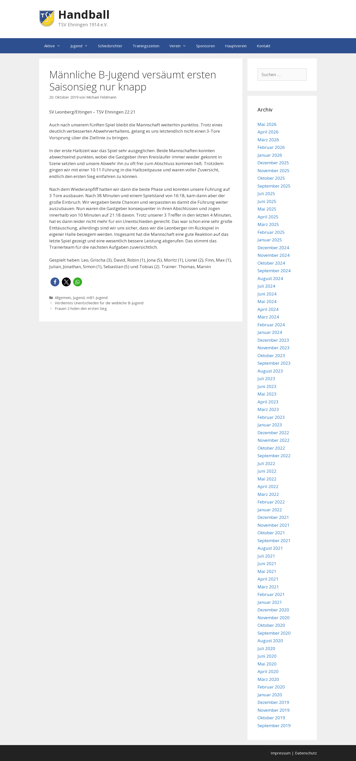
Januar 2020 (270, 695)
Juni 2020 (267, 656)
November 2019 (274, 710)
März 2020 (268, 679)
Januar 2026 (270, 155)
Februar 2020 (271, 687)
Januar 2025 (270, 240)
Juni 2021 (267, 563)
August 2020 (270, 640)
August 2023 (270, 371)
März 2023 (268, 409)
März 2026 (268, 140)
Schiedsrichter (110, 45)
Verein (180, 45)
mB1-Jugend (97, 297)
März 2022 (268, 494)
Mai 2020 (267, 664)
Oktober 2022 (271, 448)
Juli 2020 (266, 648)
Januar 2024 (270, 332)
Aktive (54, 45)
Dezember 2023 (273, 340)
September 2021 (274, 540)
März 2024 (268, 317)
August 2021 (270, 548)
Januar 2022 (270, 510)
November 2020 (274, 617)
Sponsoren (205, 45)
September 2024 (274, 270)
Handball (84, 14)
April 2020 (268, 671)
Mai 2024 (267, 301)
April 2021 (268, 579)
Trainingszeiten (146, 45)
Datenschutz (306, 752)
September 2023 (274, 363)
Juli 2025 (266, 193)
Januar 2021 (270, 602)
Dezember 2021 (273, 517)
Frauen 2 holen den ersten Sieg (81, 308)
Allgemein (63, 297)
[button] (54, 282)
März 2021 (268, 587)
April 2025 (268, 217)
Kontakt (263, 45)
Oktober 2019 (271, 718)
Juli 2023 (266, 378)
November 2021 (274, 525)
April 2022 (268, 486)
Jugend (81, 45)
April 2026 (268, 132)
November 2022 (274, 440)
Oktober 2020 (271, 625)
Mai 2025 (267, 209)
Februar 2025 (271, 232)
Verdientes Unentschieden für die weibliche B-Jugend (99, 303)
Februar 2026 (271, 147)
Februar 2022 (271, 502)
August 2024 (270, 278)
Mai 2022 (267, 479)
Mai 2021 (267, 571)
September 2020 (274, 633)
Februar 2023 (271, 417)
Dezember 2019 (273, 702)
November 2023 (274, 348)
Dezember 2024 (273, 247)
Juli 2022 (266, 463)
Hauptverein (236, 45)
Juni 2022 (267, 471)
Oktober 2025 (271, 178)
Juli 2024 (266, 286)
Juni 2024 (267, 294)
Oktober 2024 (271, 263)
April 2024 (268, 309)
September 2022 (274, 455)
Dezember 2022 (273, 432)
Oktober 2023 (271, 355)
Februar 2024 (271, 325)
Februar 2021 (271, 594)
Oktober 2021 (271, 533)
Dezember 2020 (273, 610)
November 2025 (274, 170)
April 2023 (268, 402)
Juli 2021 (266, 556)
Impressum (281, 752)
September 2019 (274, 725)
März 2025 (268, 224)
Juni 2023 (267, 386)
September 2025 (274, 186)
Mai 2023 (267, 394)
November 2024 (274, 255)
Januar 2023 (270, 425)
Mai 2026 (267, 124)
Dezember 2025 (273, 163)
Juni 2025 (267, 201)
